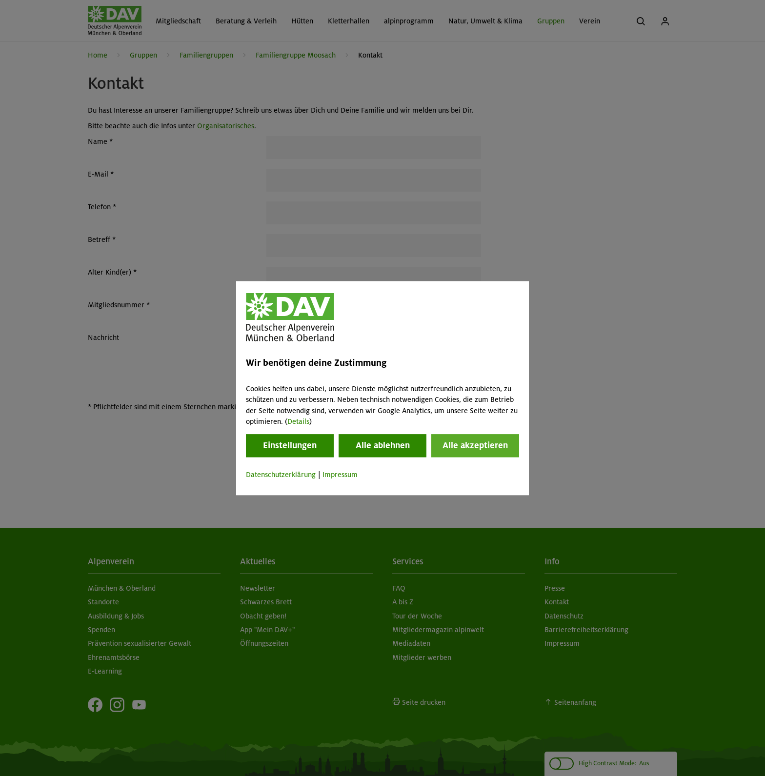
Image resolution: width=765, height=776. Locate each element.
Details (298, 421)
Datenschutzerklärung (281, 475)
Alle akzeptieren (475, 445)
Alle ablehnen (383, 445)
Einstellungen (290, 445)
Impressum (340, 475)
